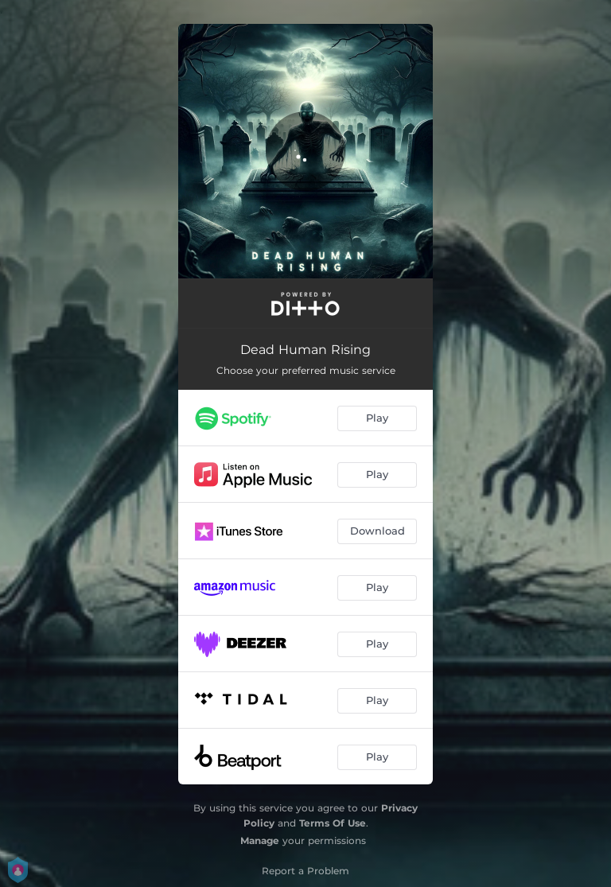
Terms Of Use (332, 823)
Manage (259, 840)
